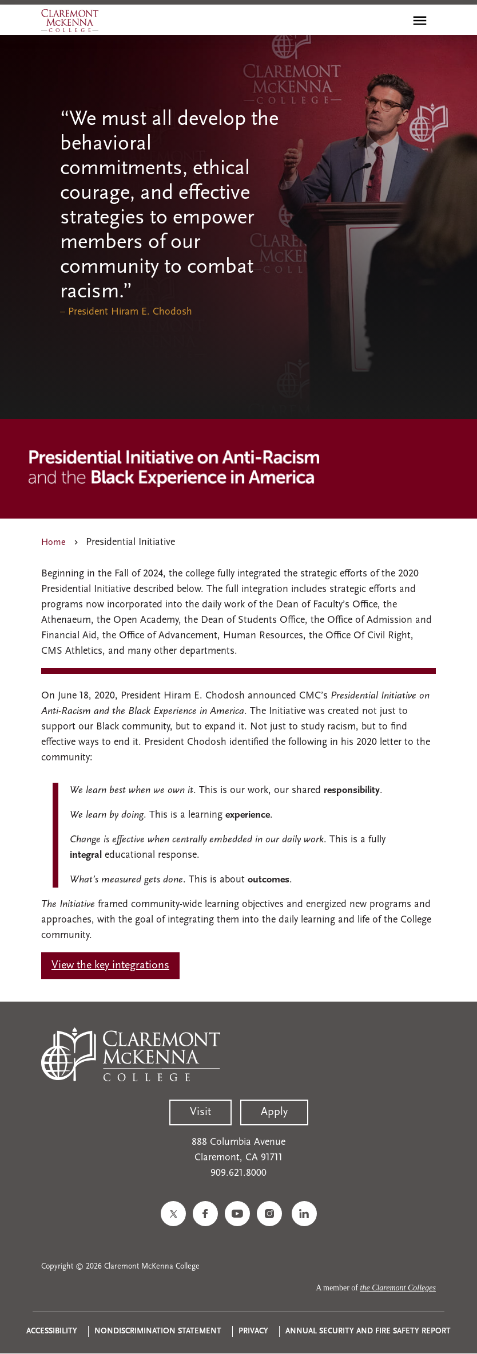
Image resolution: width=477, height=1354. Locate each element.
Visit (200, 1112)
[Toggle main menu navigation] (420, 20)
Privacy (253, 1331)
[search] (395, 20)
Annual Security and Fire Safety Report (368, 1331)
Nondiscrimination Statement (157, 1331)
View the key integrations (110, 965)
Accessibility (51, 1331)
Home (53, 542)
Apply (274, 1112)
